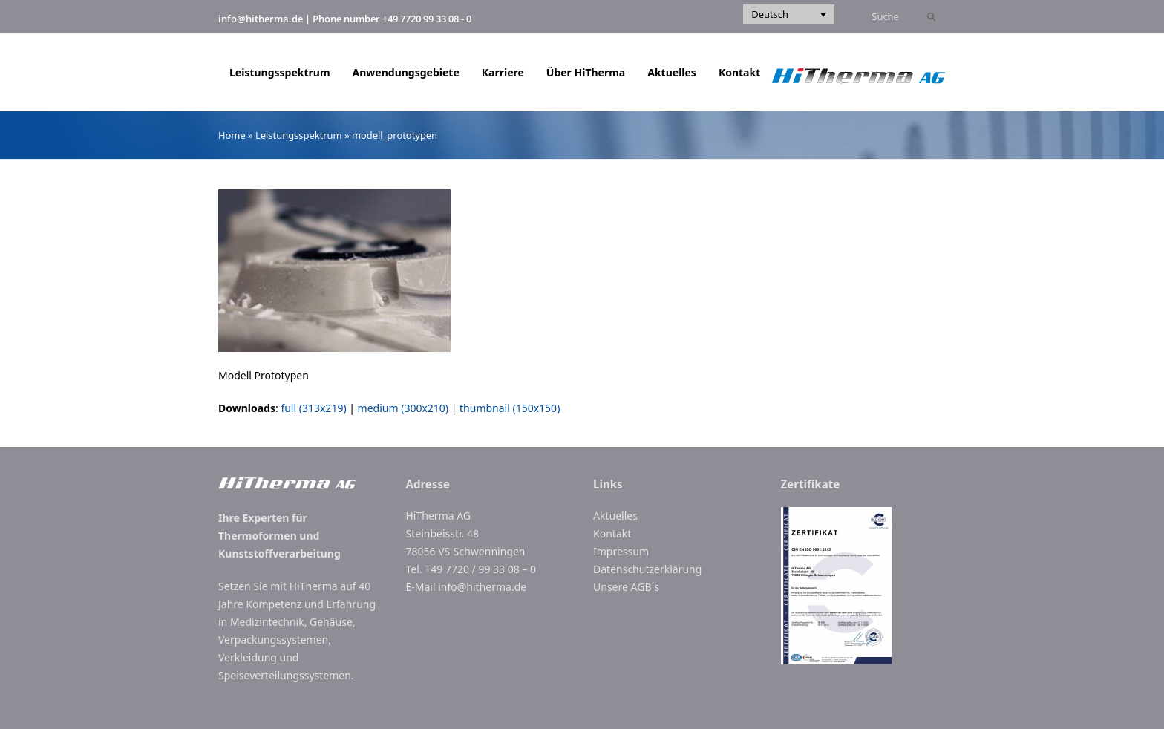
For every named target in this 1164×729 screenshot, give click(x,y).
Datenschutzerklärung (647, 569)
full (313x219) (313, 408)
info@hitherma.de (260, 18)
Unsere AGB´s (626, 587)
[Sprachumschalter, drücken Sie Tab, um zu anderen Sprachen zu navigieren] (788, 14)
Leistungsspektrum (298, 135)
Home (232, 135)
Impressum (621, 551)
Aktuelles (615, 516)
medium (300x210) (403, 408)
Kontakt (612, 533)
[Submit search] (931, 17)
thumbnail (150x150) (510, 408)
